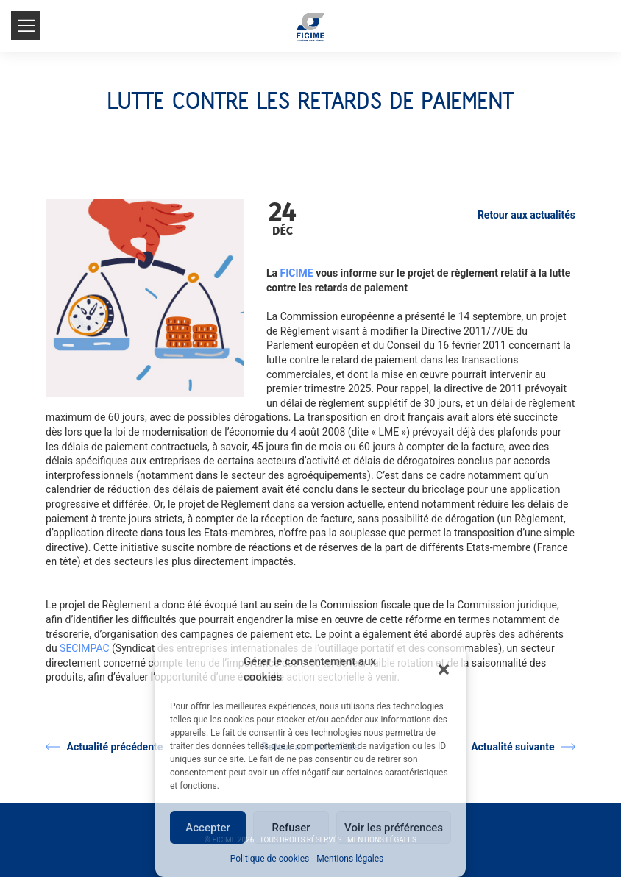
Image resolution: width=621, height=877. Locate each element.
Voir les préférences (393, 827)
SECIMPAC (84, 648)
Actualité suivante (523, 747)
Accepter (207, 827)
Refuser (291, 827)
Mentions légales (349, 858)
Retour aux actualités (526, 215)
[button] (443, 669)
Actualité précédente (104, 747)
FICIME (296, 273)
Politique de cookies (269, 858)
